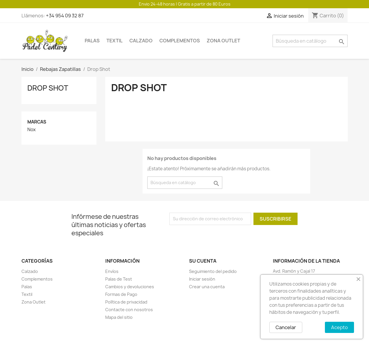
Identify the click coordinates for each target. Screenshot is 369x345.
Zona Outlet (223, 40)
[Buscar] (310, 41)
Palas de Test (118, 279)
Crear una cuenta (207, 286)
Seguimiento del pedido (213, 271)
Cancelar (286, 327)
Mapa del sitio (119, 317)
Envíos (111, 271)
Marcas (36, 122)
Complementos (179, 40)
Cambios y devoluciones (129, 286)
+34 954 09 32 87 (65, 15)
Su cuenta (202, 261)
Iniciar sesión (202, 279)
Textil (114, 40)
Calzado (141, 40)
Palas (92, 40)
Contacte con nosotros (129, 309)
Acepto (339, 327)
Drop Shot (47, 88)
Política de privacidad (126, 302)
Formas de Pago (121, 294)
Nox (31, 130)
